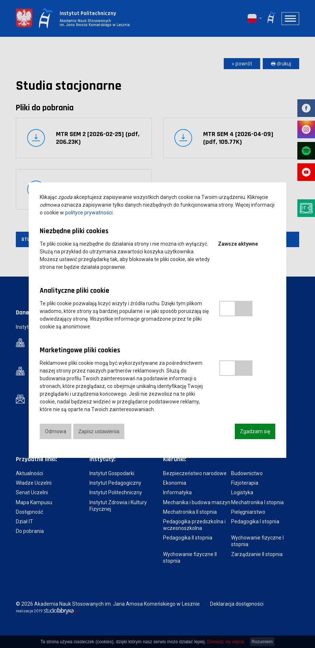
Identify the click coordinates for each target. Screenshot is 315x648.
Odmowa (55, 431)
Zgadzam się (255, 431)
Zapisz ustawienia (99, 431)
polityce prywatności (89, 213)
